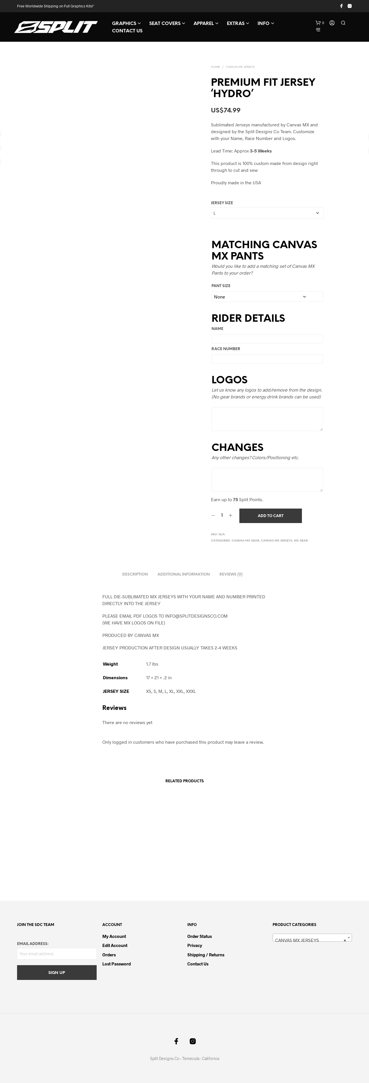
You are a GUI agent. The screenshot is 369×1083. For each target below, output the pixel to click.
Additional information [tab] (183, 574)
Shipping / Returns (205, 954)
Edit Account (114, 945)
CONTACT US (127, 31)
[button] (320, 23)
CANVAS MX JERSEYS (240, 67)
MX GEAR (301, 540)
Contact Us (197, 963)
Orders (109, 954)
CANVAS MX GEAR (245, 540)
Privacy (194, 945)
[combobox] (312, 938)
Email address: (33, 944)
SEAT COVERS (165, 23)
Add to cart (270, 516)
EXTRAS (235, 23)
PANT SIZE (221, 286)
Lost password (116, 963)
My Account (114, 936)
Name (217, 329)
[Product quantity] (221, 516)
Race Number (226, 349)
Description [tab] (135, 574)
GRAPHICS (124, 23)
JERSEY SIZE (222, 203)
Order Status (199, 936)
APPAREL (204, 23)
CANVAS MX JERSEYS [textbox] (310, 940)
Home (215, 67)
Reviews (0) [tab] (230, 574)
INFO (264, 23)
